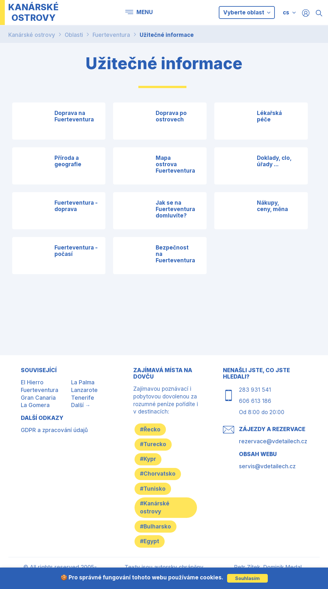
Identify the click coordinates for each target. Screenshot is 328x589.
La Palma (82, 382)
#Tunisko (154, 490)
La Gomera (35, 405)
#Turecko (154, 445)
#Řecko (151, 429)
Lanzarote (84, 390)
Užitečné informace (167, 35)
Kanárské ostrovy (31, 35)
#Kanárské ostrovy (156, 510)
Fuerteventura (111, 35)
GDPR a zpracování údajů (54, 430)
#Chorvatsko (159, 475)
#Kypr (149, 460)
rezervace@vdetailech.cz (273, 441)
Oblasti (74, 35)
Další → (81, 405)
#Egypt (150, 544)
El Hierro (32, 382)
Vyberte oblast (246, 12)
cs (286, 12)
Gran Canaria (38, 398)
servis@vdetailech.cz (267, 466)
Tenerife (82, 398)
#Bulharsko (156, 529)
